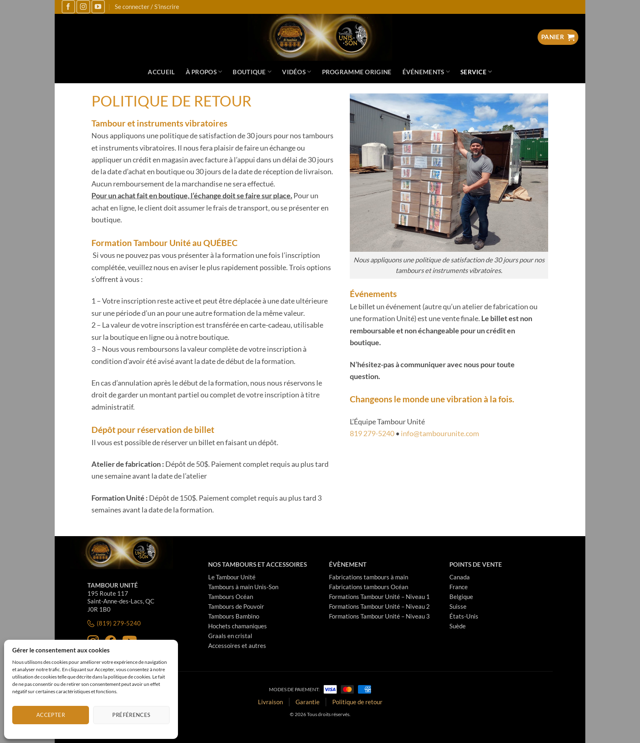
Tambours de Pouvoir (236, 606)
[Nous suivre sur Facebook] (68, 6)
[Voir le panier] (558, 36)
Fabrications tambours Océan (368, 586)
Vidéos (296, 71)
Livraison (270, 701)
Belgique (461, 596)
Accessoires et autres (237, 645)
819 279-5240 (372, 433)
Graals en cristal (230, 635)
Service (476, 71)
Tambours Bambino (233, 616)
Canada (459, 577)
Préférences (131, 715)
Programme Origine (357, 71)
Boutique (252, 71)
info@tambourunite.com (440, 433)
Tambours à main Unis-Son (243, 586)
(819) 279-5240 (114, 623)
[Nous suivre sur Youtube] (98, 6)
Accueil (161, 71)
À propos (204, 71)
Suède (457, 626)
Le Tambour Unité (232, 577)
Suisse (458, 606)
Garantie (308, 701)
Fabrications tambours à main (368, 577)
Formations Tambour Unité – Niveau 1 (379, 596)
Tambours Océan (230, 596)
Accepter (50, 715)
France (458, 586)
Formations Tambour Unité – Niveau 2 (379, 606)
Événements (426, 71)
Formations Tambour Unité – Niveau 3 (379, 616)
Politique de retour (357, 701)
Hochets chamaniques (237, 626)
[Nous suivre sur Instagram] (83, 6)
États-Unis (463, 616)
